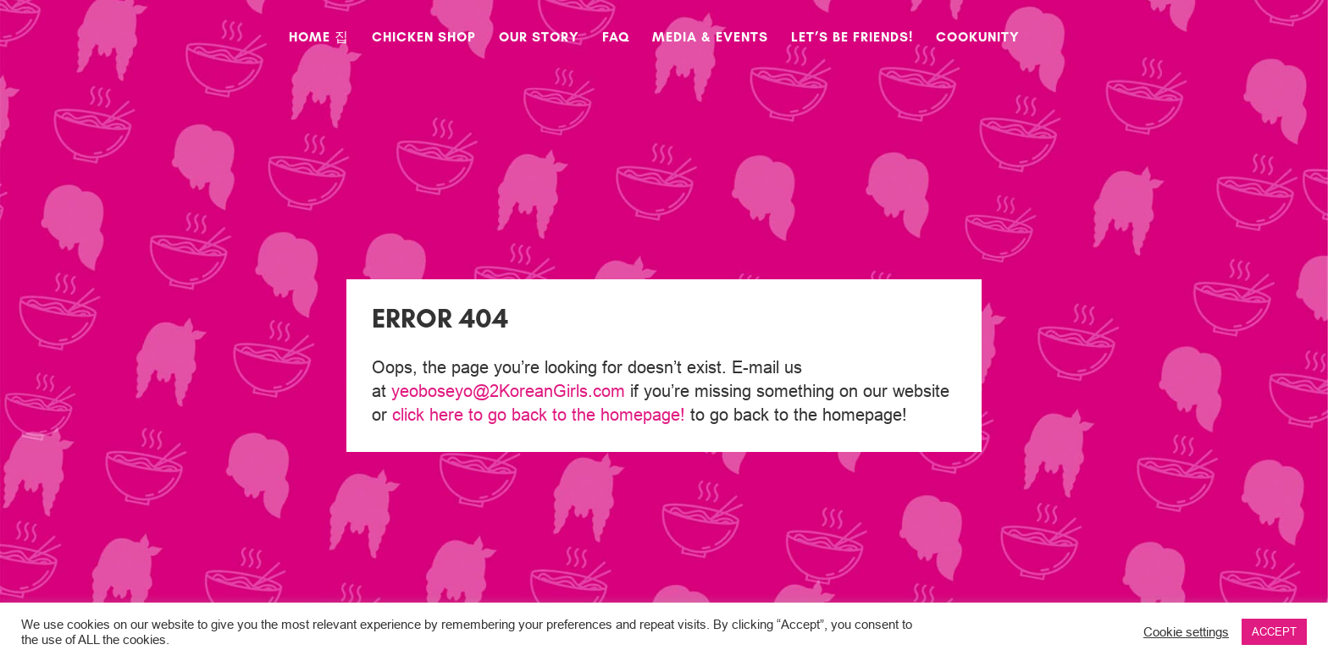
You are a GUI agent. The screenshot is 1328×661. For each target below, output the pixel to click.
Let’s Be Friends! (852, 38)
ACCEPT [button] (1274, 631)
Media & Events (710, 38)
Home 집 (319, 38)
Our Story (539, 38)
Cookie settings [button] (1186, 632)
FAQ (615, 38)
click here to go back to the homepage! (538, 414)
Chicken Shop (424, 38)
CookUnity (978, 38)
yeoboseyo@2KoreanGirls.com (508, 390)
